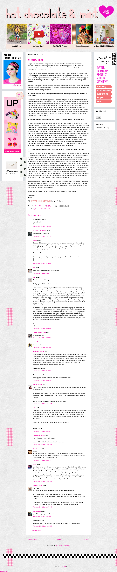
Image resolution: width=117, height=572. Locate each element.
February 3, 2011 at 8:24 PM (42, 347)
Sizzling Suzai (37, 486)
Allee (34, 464)
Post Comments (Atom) (62, 545)
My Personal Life (38, 209)
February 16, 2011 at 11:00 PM (42, 526)
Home (59, 540)
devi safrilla (37, 511)
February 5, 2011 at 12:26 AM (42, 481)
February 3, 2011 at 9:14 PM (42, 380)
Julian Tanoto (37, 384)
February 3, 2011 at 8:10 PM (42, 328)
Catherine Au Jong (39, 332)
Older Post (85, 540)
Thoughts (47, 209)
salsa (35, 240)
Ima (34, 268)
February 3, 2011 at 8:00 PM (42, 263)
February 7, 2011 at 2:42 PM (42, 516)
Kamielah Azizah (38, 351)
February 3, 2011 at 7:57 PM (42, 236)
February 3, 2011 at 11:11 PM (42, 404)
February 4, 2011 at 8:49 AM (42, 431)
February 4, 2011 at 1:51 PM (42, 460)
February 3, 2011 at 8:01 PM (42, 273)
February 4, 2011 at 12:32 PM (42, 445)
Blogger (63, 566)
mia (34, 408)
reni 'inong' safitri (39, 435)
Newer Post (32, 540)
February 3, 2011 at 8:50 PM (42, 371)
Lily (34, 277)
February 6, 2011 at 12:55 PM (42, 507)
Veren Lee (36, 342)
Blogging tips (4, 571)
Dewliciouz (36, 449)
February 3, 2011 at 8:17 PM (42, 338)
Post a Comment (36, 530)
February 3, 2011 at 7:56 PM (42, 226)
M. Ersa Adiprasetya (40, 231)
